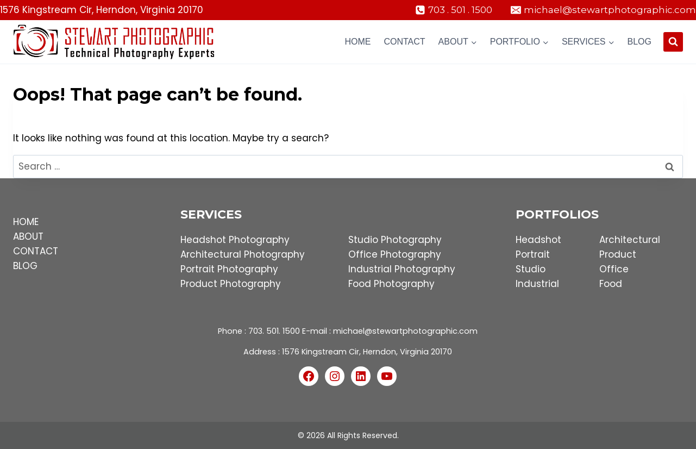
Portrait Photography (229, 269)
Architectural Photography (242, 254)
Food (610, 283)
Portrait (533, 254)
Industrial (537, 283)
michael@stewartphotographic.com (405, 331)
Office (614, 269)
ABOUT (28, 236)
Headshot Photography (235, 239)
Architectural (629, 239)
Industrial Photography (401, 269)
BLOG (25, 265)
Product (617, 254)
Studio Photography (395, 239)
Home (357, 41)
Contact (404, 41)
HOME (26, 221)
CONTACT (35, 251)
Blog (639, 41)
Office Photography (394, 254)
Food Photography (391, 283)
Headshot (538, 239)
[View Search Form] (673, 42)
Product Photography (230, 283)
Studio (530, 269)
